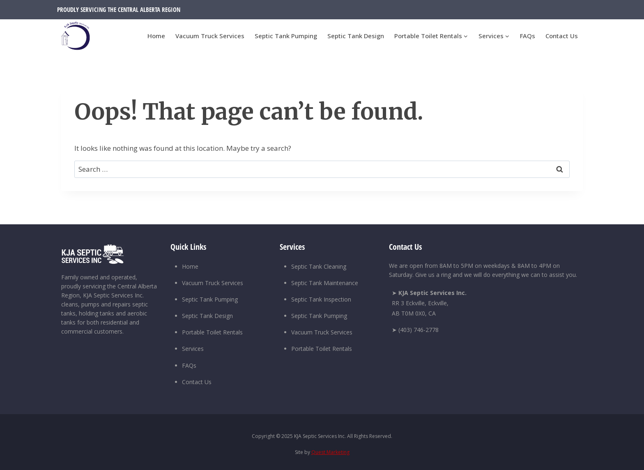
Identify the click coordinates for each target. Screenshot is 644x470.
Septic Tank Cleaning (318, 266)
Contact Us (561, 36)
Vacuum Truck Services (209, 36)
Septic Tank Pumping (286, 36)
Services (193, 348)
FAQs (527, 36)
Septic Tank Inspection (321, 299)
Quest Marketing (330, 452)
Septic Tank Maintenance (324, 283)
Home (156, 36)
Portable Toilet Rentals (212, 332)
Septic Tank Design (355, 36)
